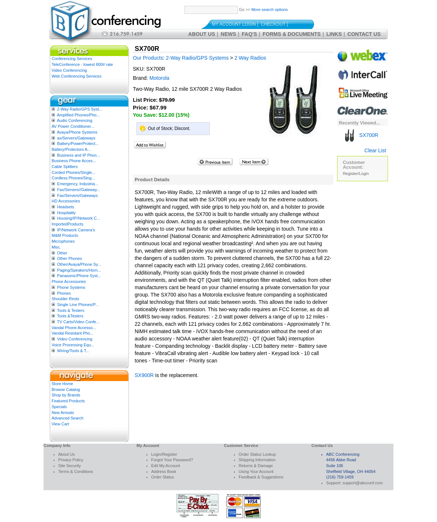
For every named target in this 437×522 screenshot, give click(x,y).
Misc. (56, 247)
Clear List (375, 150)
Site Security (69, 465)
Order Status (162, 477)
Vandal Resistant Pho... (72, 333)
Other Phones (69, 258)
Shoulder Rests (65, 299)
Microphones (63, 241)
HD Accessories (66, 201)
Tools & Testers (70, 310)
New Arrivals (63, 412)
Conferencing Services (72, 58)
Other (62, 253)
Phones (64, 293)
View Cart (60, 424)
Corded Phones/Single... (73, 172)
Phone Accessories (69, 281)
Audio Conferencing (74, 120)
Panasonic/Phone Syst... (79, 275)
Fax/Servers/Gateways (77, 195)
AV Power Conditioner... (73, 126)
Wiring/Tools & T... (73, 350)
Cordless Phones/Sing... (73, 178)
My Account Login (234, 24)
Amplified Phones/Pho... (78, 115)
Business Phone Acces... (74, 161)
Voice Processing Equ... (73, 345)
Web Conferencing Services (76, 76)
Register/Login (356, 173)
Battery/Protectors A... (71, 149)
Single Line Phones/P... (77, 304)
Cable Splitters (65, 166)
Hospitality (66, 212)
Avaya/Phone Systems (77, 132)
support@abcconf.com (363, 483)
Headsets (65, 207)
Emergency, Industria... (77, 184)
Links (334, 34)
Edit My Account (165, 465)
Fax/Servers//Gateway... (78, 189)
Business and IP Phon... (78, 155)
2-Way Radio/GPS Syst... (79, 109)
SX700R (360, 135)
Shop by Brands (66, 395)
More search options (269, 9)
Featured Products (68, 401)
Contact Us (364, 34)
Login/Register (164, 454)
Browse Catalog (66, 389)
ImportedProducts (67, 224)
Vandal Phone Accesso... (74, 327)
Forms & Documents (292, 34)
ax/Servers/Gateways (76, 138)
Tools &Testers (70, 316)
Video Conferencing (69, 70)
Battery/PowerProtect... (77, 143)
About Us (201, 34)
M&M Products (65, 235)
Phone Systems (71, 287)
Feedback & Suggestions (261, 477)
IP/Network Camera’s (76, 230)
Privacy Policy (70, 460)
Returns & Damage (256, 465)
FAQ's (249, 34)
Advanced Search (67, 418)
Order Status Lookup (257, 454)
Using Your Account (256, 471)
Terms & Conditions (75, 471)
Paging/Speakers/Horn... (79, 270)
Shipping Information (257, 460)
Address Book (163, 471)
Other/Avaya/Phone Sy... (79, 264)
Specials (59, 406)
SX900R (144, 375)
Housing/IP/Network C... (78, 218)
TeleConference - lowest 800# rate (82, 64)
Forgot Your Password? (172, 460)
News (228, 34)
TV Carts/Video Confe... (78, 322)
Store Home (62, 383)
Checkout (273, 24)
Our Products (148, 58)
